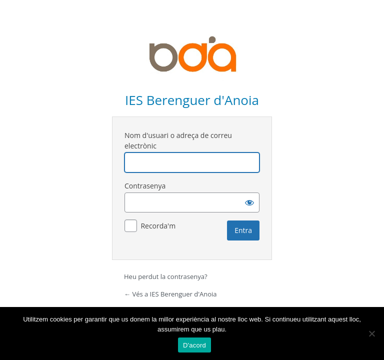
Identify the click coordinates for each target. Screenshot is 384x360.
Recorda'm (158, 225)
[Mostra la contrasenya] (250, 202)
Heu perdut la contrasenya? (166, 276)
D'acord (194, 345)
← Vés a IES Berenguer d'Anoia (170, 294)
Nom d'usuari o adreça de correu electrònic (178, 140)
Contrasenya (145, 185)
